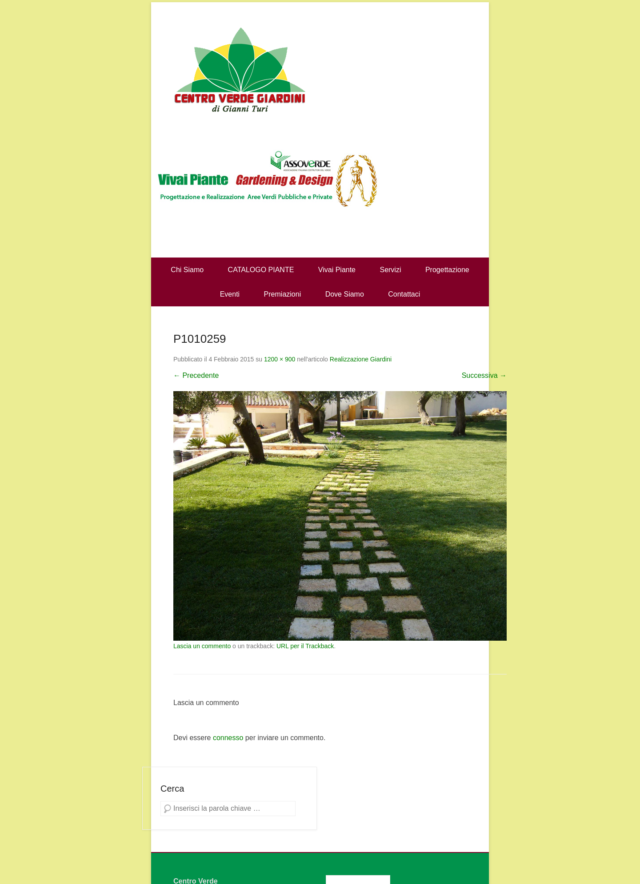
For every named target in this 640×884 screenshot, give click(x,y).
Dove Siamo (344, 294)
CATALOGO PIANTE (261, 270)
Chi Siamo (187, 270)
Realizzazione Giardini (361, 359)
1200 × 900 (279, 359)
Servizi (390, 270)
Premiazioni (282, 294)
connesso (228, 737)
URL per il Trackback (305, 646)
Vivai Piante (337, 270)
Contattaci (404, 294)
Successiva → (484, 375)
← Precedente (196, 375)
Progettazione (447, 270)
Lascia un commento (202, 646)
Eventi (230, 294)
